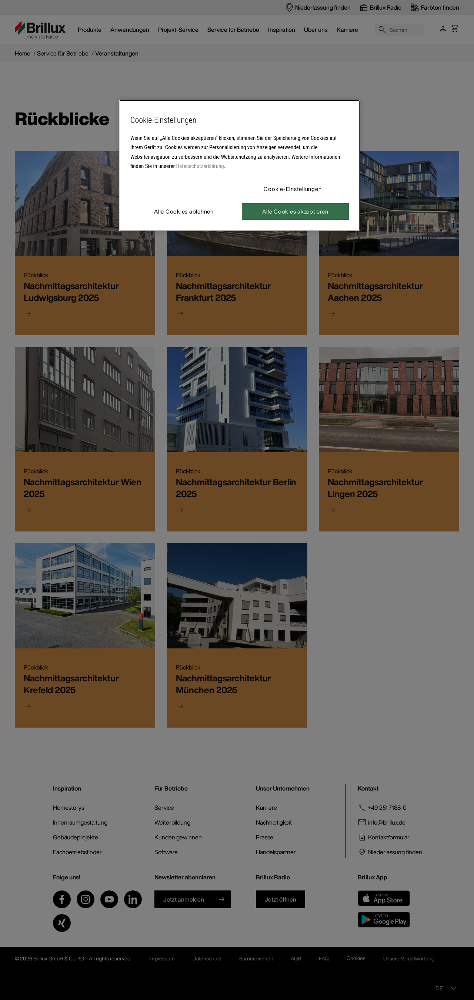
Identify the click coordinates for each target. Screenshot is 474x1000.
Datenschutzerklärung (200, 166)
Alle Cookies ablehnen (184, 211)
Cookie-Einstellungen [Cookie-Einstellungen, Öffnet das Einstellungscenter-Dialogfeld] (292, 189)
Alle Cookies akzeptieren (295, 211)
